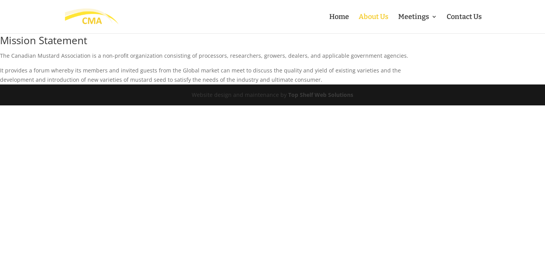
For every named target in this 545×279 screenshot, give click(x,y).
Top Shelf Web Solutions (320, 94)
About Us (374, 17)
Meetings (413, 17)
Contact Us (464, 17)
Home (339, 17)
